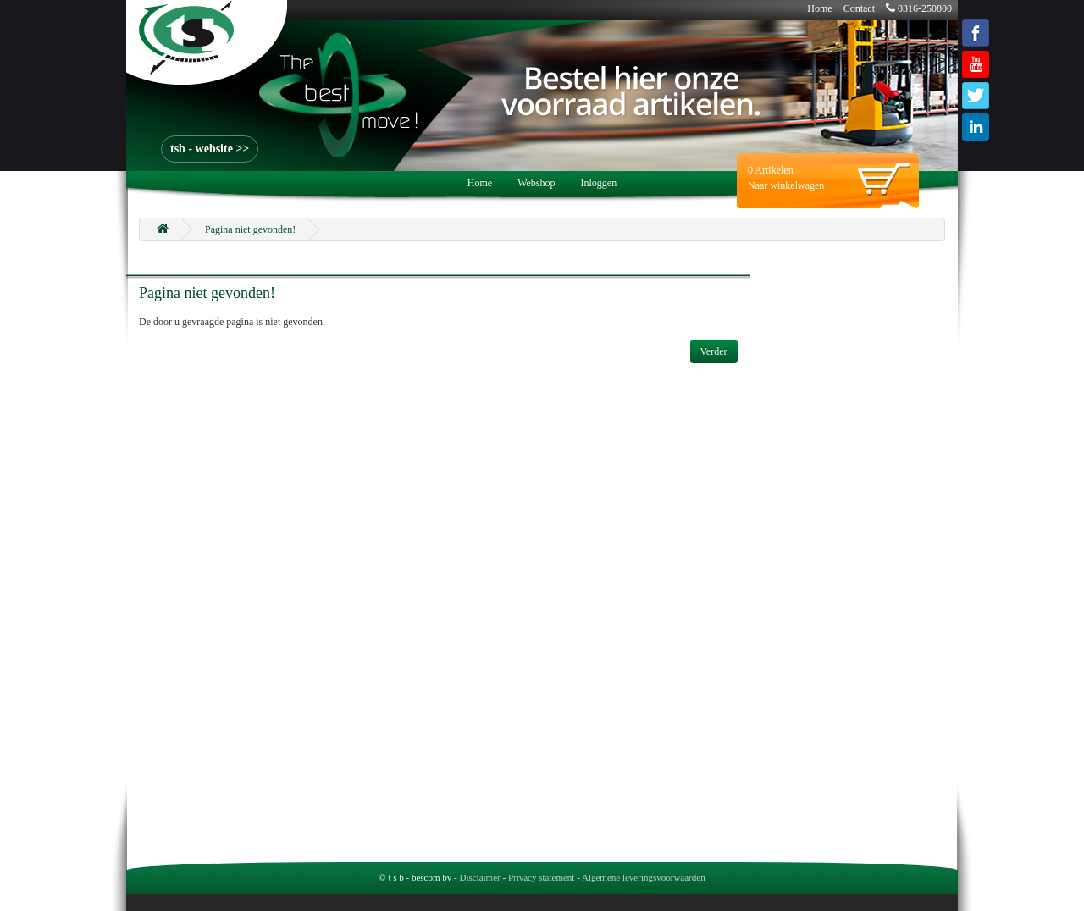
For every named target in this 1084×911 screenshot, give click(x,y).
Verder (713, 351)
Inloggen (599, 183)
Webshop (536, 183)
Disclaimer (479, 877)
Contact (859, 8)
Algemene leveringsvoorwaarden (643, 877)
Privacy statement (541, 877)
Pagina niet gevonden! (250, 229)
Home (819, 8)
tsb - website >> (209, 148)
